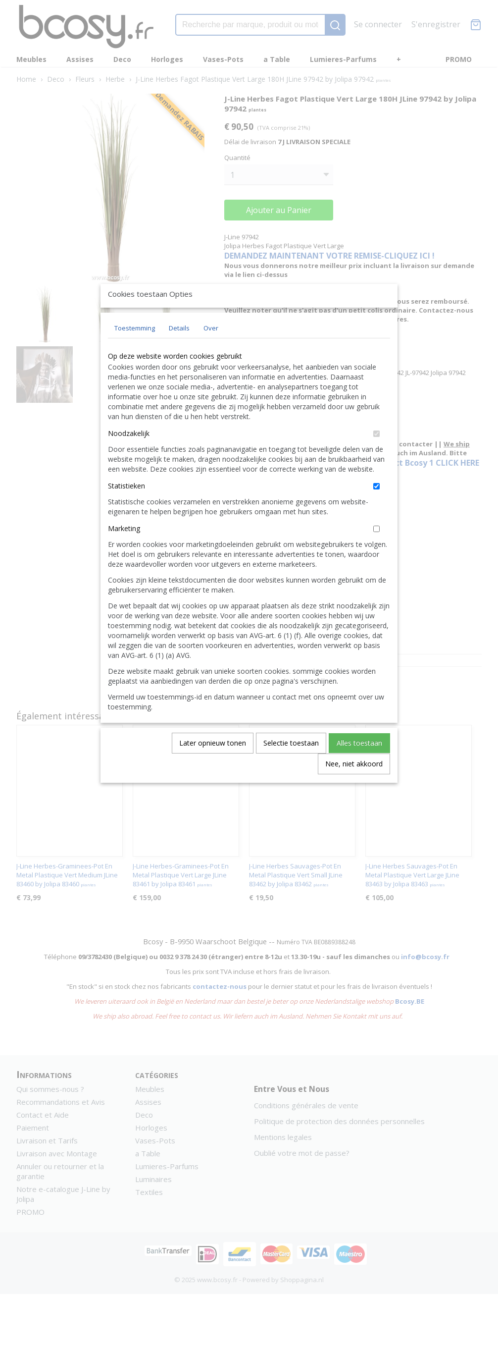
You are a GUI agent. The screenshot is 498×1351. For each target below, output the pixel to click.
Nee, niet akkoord (354, 786)
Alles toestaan (359, 765)
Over (210, 350)
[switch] (376, 456)
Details (179, 350)
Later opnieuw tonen (212, 765)
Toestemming (134, 350)
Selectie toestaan (291, 765)
